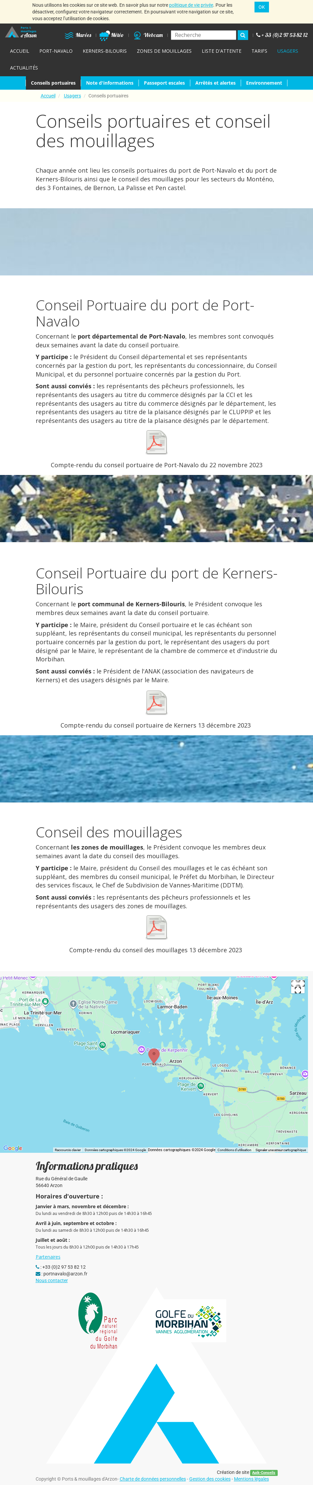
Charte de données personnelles (153, 1479)
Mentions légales (251, 1479)
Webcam (147, 35)
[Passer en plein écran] (298, 986)
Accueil (48, 95)
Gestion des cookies (210, 1479)
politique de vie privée (191, 5)
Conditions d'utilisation (234, 1150)
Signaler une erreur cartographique (281, 1150)
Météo (111, 35)
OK (262, 7)
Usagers (72, 95)
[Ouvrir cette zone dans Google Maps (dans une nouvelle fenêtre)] (13, 1148)
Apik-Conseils (263, 1473)
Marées (77, 35)
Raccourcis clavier (68, 1150)
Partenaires (48, 1257)
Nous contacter (52, 1280)
